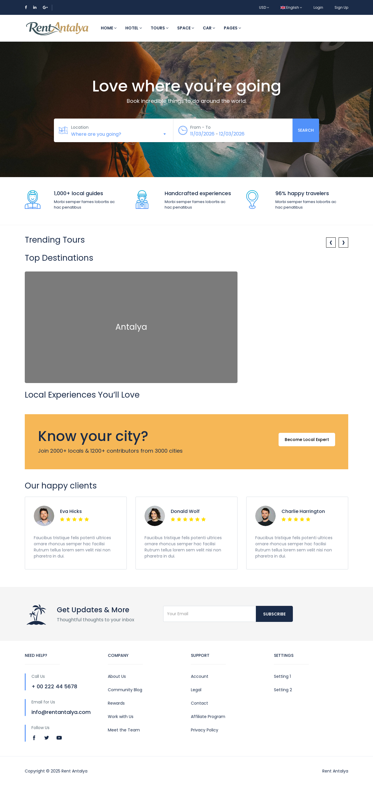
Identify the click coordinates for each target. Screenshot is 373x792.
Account (199, 676)
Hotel (133, 28)
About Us (117, 676)
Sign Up (341, 7)
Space (185, 28)
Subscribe (274, 614)
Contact (199, 703)
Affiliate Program (208, 716)
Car (209, 28)
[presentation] (331, 242)
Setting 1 (282, 676)
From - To (201, 127)
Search (306, 130)
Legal (196, 690)
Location (80, 127)
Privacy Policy (204, 730)
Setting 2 (283, 690)
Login (318, 7)
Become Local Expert (306, 442)
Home (109, 28)
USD (264, 7)
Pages (232, 28)
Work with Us (120, 716)
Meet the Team (124, 730)
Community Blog (125, 690)
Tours (159, 28)
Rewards (116, 703)
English (291, 7)
